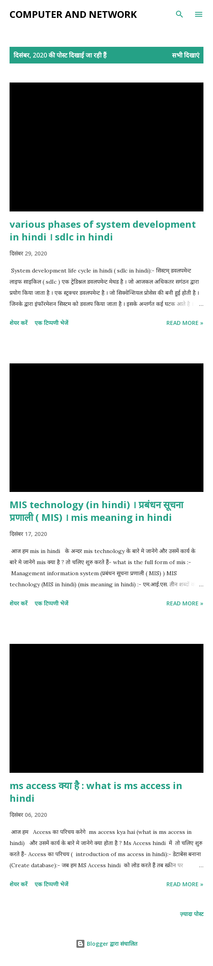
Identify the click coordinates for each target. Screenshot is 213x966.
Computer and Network (73, 14)
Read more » (184, 322)
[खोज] (179, 14)
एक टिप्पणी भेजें (51, 322)
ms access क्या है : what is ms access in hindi (96, 792)
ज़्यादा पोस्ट (191, 914)
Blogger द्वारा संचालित (106, 943)
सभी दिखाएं (185, 55)
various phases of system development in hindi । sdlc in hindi (103, 230)
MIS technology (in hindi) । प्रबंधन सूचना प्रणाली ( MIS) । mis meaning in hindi (96, 511)
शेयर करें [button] (18, 322)
